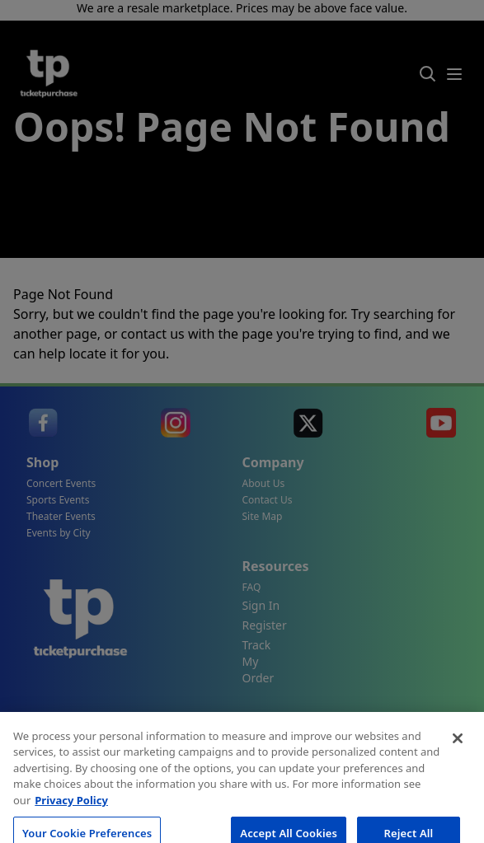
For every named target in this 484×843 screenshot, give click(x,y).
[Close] (457, 758)
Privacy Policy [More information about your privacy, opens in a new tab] (71, 820)
